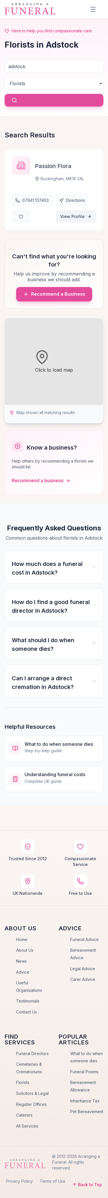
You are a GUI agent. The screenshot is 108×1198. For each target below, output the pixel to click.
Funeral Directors (32, 1053)
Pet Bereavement (86, 1111)
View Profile (76, 216)
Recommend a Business (54, 294)
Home (21, 939)
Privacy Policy (19, 1181)
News (21, 961)
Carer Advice (82, 979)
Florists (22, 1082)
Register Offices (31, 1104)
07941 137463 (32, 200)
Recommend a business (41, 480)
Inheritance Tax (85, 1100)
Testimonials (27, 1000)
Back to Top (87, 1184)
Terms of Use (52, 1181)
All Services (27, 1126)
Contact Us (26, 1011)
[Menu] (93, 9)
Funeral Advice (84, 939)
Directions (72, 200)
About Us (24, 950)
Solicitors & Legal (32, 1093)
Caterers (24, 1115)
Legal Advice (82, 968)
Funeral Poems (84, 1071)
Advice (22, 972)
